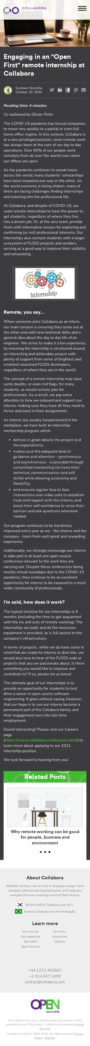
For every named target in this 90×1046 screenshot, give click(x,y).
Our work (30, 941)
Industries (59, 936)
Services (59, 931)
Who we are (30, 931)
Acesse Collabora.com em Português (45, 912)
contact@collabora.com (45, 982)
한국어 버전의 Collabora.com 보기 (45, 905)
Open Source (30, 946)
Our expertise (30, 936)
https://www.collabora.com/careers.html (41, 740)
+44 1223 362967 (44, 970)
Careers (59, 941)
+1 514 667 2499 (45, 976)
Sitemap (49, 1038)
